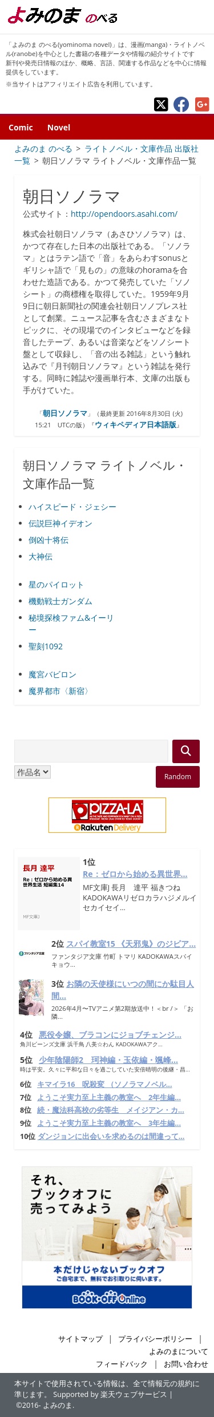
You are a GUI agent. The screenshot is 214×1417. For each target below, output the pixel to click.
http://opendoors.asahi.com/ (124, 213)
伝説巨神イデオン (60, 523)
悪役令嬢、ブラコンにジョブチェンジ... (110, 1034)
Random (177, 776)
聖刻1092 (46, 646)
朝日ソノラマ (65, 413)
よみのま (57, 1405)
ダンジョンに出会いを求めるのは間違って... (111, 1136)
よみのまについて (178, 1351)
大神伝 (41, 556)
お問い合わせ (186, 1364)
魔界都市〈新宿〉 (60, 690)
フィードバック (122, 1364)
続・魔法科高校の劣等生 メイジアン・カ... (110, 1110)
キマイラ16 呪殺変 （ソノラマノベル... (104, 1084)
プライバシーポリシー (155, 1339)
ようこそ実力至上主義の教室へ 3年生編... (109, 1123)
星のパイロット (56, 584)
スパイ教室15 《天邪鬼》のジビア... (131, 943)
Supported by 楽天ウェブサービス (110, 1394)
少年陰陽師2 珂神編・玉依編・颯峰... (108, 1059)
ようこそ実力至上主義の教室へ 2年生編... (109, 1097)
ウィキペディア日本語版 (135, 424)
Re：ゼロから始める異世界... (135, 873)
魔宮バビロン (52, 674)
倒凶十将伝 (48, 539)
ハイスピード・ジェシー (72, 506)
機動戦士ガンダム (60, 601)
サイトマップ (80, 1339)
